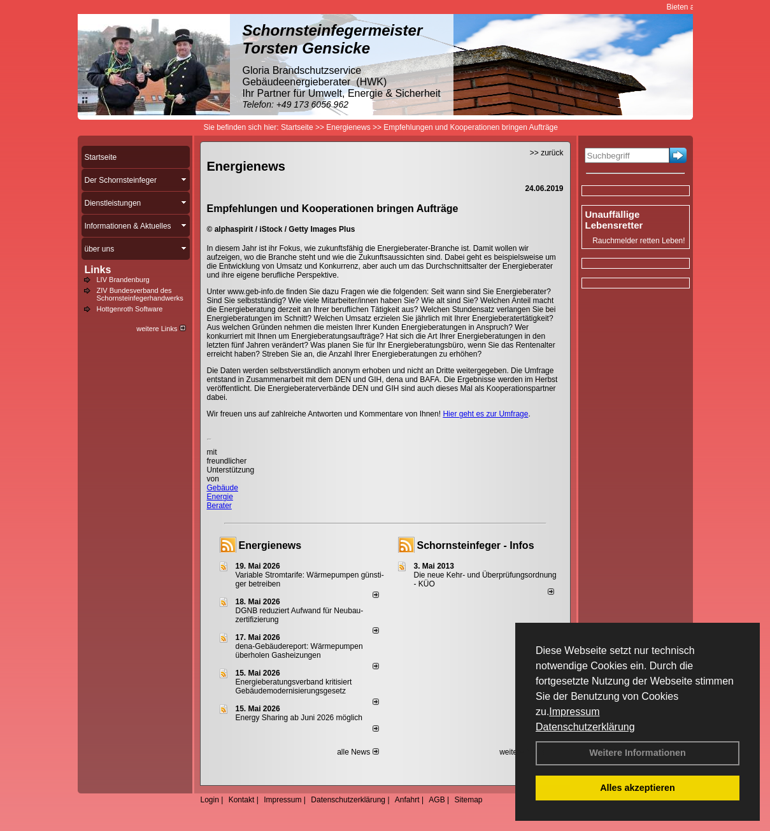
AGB (437, 799)
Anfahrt (407, 799)
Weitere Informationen (637, 753)
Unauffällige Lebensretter (614, 220)
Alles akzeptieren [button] (637, 788)
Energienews (270, 545)
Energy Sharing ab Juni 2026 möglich (299, 717)
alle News (357, 752)
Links (98, 269)
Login (210, 799)
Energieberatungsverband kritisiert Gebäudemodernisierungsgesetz (294, 686)
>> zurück (547, 152)
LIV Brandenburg (123, 279)
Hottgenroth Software (130, 309)
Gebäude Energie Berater (222, 496)
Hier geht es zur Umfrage (485, 413)
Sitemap (468, 799)
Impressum (574, 711)
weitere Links (160, 328)
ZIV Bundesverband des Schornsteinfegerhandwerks (140, 294)
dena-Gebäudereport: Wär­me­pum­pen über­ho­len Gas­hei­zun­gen (299, 651)
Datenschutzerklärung (585, 726)
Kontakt (242, 799)
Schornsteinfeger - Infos (475, 545)
